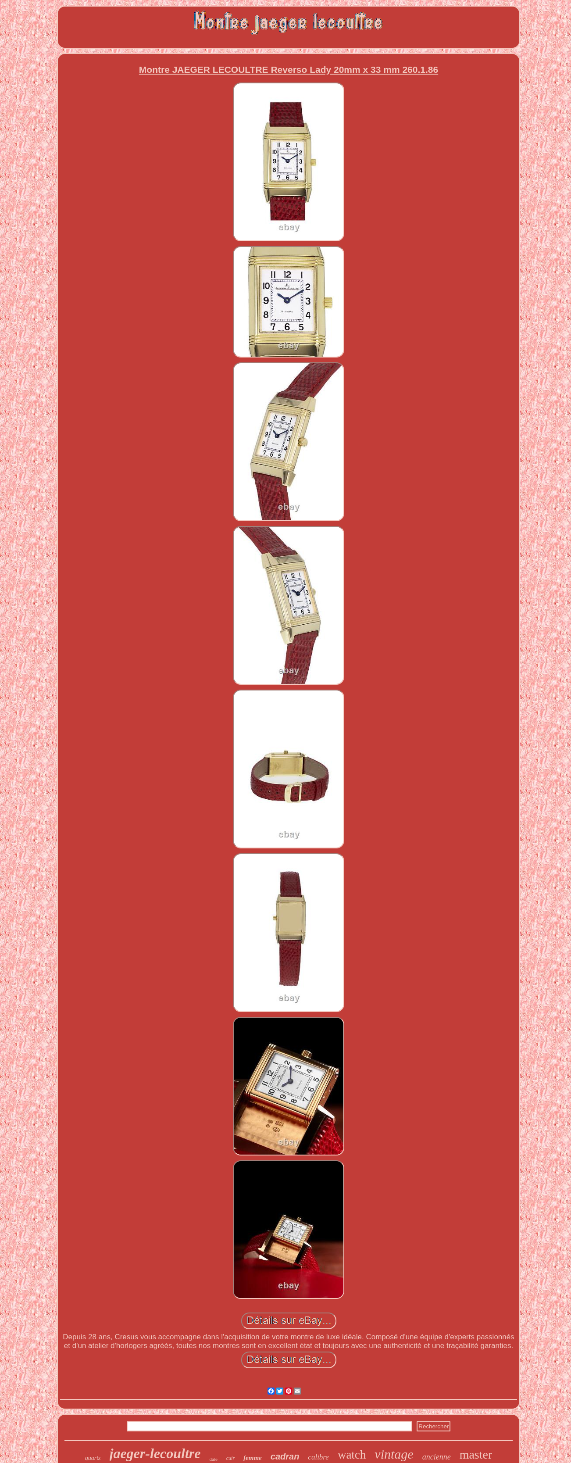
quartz (93, 1458)
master (476, 1454)
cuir (230, 1458)
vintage (394, 1454)
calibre (318, 1457)
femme (252, 1457)
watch (352, 1454)
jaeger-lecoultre (155, 1453)
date (213, 1459)
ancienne (436, 1456)
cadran (285, 1456)
